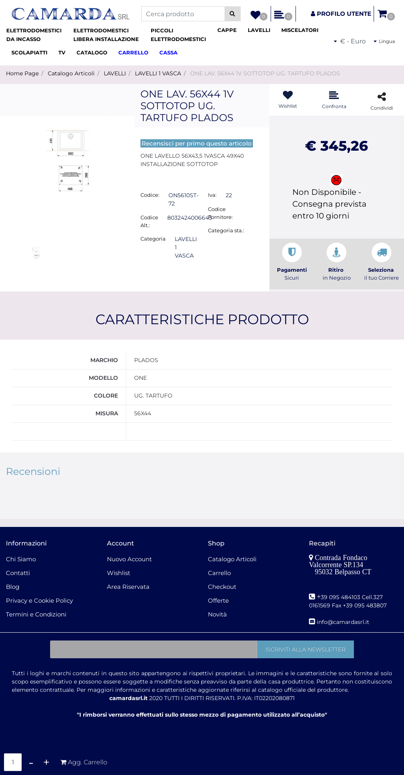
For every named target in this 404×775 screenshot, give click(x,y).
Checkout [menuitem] (222, 586)
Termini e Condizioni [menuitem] (36, 614)
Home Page (22, 73)
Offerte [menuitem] (218, 600)
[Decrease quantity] (31, 762)
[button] (232, 13)
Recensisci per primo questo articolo (197, 143)
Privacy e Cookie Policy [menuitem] (39, 600)
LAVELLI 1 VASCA (158, 73)
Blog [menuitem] (12, 586)
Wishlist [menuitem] (118, 573)
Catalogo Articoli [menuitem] (232, 559)
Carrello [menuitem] (219, 573)
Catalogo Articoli (71, 73)
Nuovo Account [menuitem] (129, 559)
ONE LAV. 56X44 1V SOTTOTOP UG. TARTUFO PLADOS (265, 73)
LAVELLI (115, 73)
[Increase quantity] (46, 762)
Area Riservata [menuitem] (128, 586)
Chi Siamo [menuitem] (21, 559)
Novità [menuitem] (217, 614)
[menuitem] (36, 35)
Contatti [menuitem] (18, 573)
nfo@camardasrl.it (343, 622)
